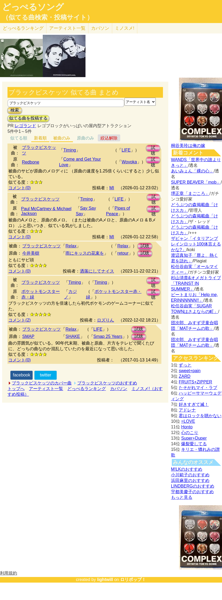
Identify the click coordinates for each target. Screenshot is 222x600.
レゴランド (25, 125)
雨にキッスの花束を (84, 253)
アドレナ (187, 410)
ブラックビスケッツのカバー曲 (42, 383)
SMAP (28, 336)
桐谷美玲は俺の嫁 (188, 145)
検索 (14, 110)
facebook (21, 375)
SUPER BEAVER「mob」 (196, 182)
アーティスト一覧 (46, 388)
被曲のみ (61, 138)
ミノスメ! (124, 28)
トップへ (16, 388)
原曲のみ (85, 138)
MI (111, 188)
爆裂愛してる (194, 443)
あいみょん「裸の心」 (192, 171)
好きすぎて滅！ (194, 404)
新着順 (40, 138)
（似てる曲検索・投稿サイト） (47, 17)
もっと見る (181, 497)
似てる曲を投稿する (28, 118)
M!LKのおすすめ (186, 469)
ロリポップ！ (133, 579)
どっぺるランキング (86, 388)
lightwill (105, 579)
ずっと (185, 365)
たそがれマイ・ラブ (198, 387)
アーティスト (67, 28)
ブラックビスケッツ (40, 199)
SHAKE (72, 336)
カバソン (100, 28)
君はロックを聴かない (200, 415)
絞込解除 (109, 138)
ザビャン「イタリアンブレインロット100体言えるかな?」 (196, 244)
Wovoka (129, 162)
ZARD (184, 376)
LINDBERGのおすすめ (192, 486)
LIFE (126, 150)
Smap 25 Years (108, 336)
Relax (70, 246)
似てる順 (18, 138)
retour (122, 253)
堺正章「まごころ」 (190, 193)
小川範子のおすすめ (190, 475)
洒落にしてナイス (97, 271)
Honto (187, 427)
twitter (45, 375)
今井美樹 (30, 253)
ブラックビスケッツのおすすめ (107, 383)
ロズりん (105, 320)
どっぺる (23, 28)
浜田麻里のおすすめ (190, 480)
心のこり (189, 432)
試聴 (153, 148)
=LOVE (188, 421)
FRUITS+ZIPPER (195, 382)
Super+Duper (194, 438)
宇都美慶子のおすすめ (192, 491)
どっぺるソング (33, 7)
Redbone (30, 162)
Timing (69, 150)
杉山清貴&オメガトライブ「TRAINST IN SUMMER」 (196, 283)
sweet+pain (189, 370)
